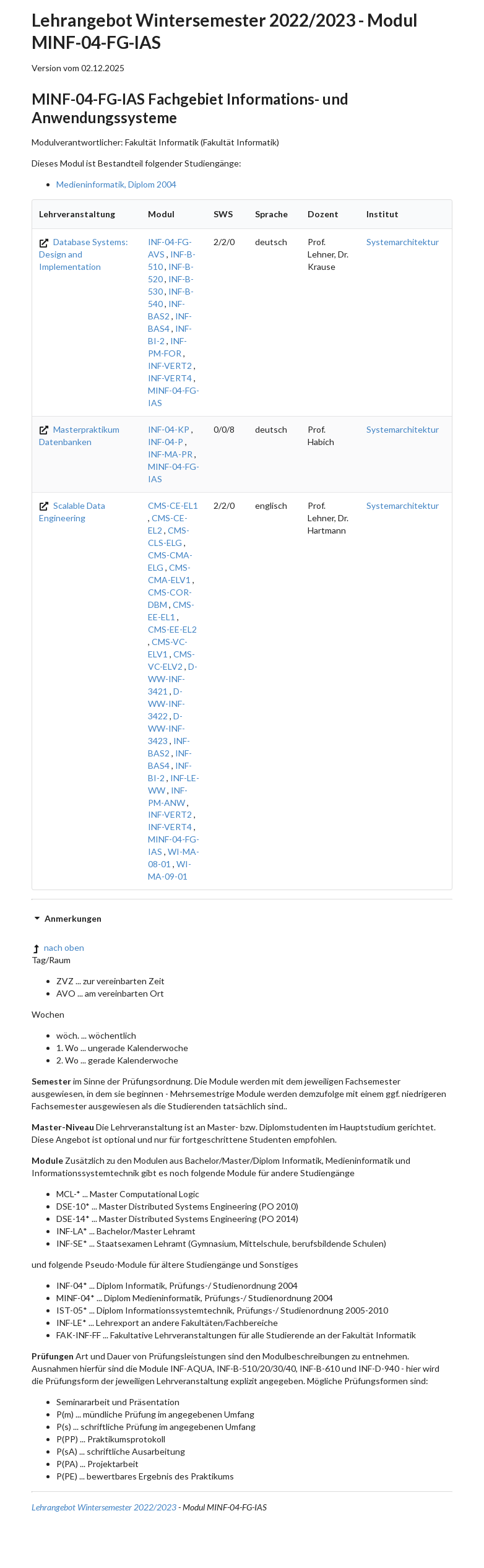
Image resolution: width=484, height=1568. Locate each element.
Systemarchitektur (402, 241)
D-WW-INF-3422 (166, 703)
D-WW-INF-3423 (166, 728)
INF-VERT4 (170, 378)
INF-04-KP (168, 429)
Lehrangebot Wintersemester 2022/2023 (104, 1507)
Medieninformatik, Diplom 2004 (116, 184)
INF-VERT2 (170, 365)
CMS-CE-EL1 (173, 505)
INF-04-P (165, 441)
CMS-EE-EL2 (172, 629)
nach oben (58, 947)
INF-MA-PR (170, 454)
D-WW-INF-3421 (172, 678)
